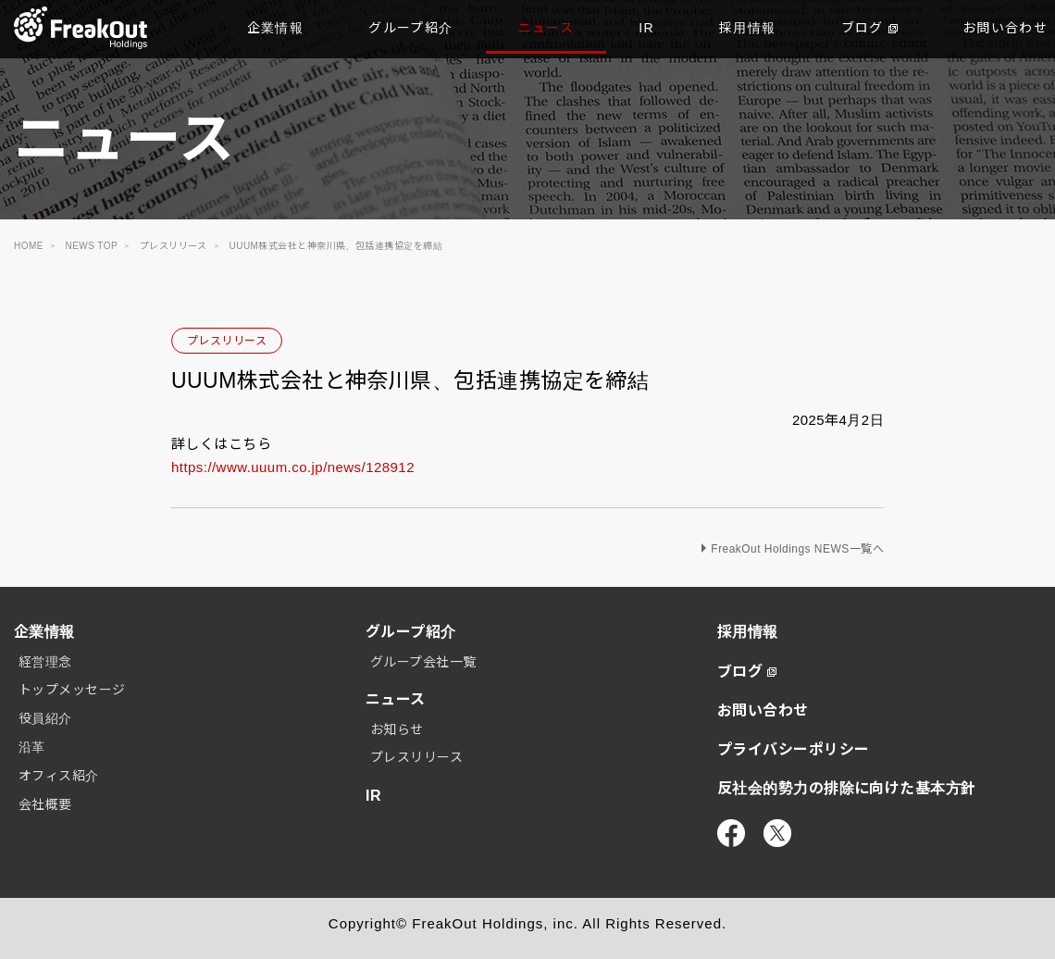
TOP (81, 28)
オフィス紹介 (59, 775)
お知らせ (397, 729)
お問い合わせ (763, 710)
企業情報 (275, 27)
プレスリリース (227, 340)
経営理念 (45, 661)
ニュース (546, 27)
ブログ (869, 27)
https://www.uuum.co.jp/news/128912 (293, 467)
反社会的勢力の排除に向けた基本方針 (846, 788)
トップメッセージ (72, 689)
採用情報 (747, 27)
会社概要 (45, 804)
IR (646, 27)
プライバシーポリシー (793, 749)
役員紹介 (45, 718)
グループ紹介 (410, 27)
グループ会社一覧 (423, 661)
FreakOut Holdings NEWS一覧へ (797, 548)
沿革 (32, 747)
